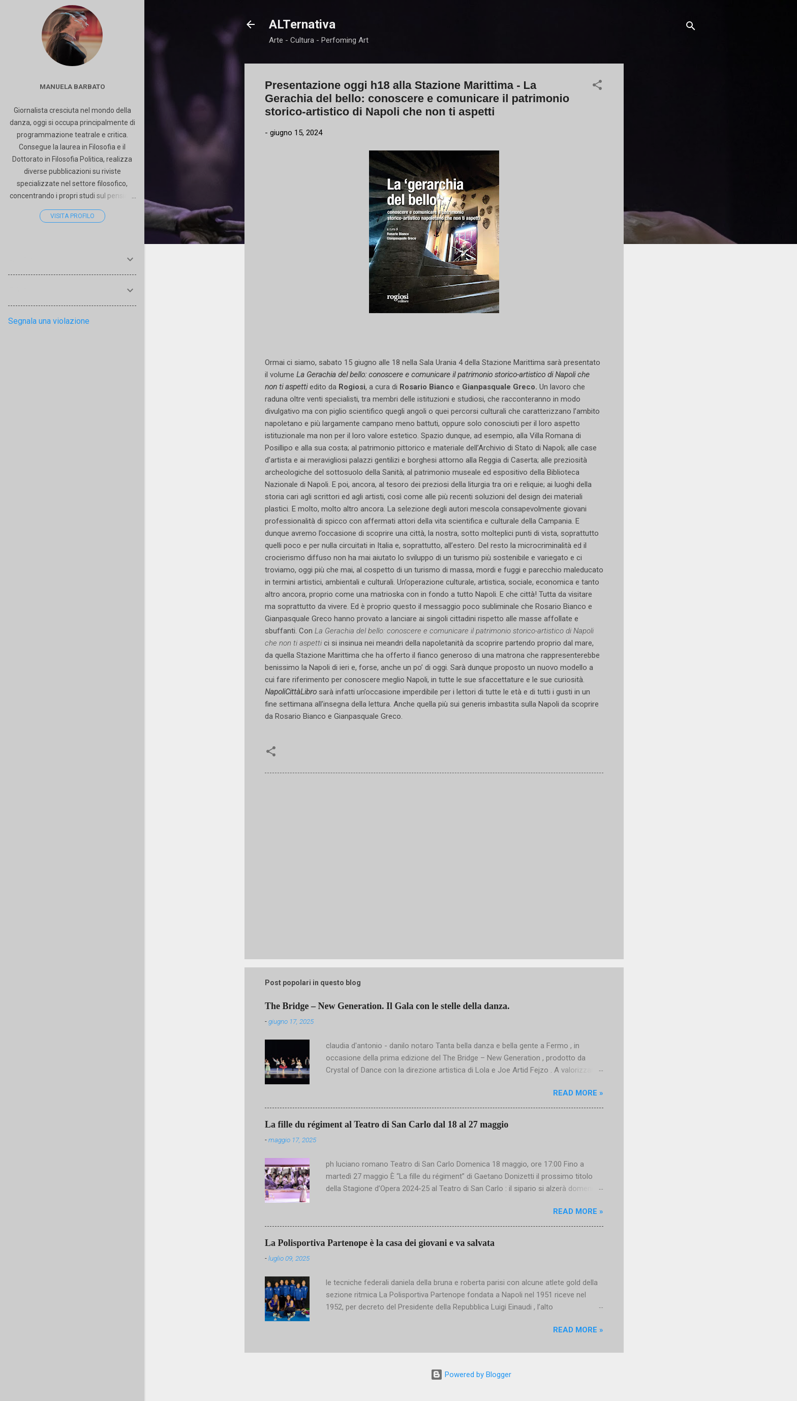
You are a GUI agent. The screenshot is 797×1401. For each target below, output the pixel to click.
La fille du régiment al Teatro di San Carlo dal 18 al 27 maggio (386, 1124)
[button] (597, 87)
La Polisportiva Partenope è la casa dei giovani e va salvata (380, 1243)
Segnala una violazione (48, 321)
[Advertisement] (664, 216)
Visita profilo (72, 216)
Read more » (578, 1093)
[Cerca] (691, 27)
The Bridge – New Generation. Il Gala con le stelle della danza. (387, 1006)
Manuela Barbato (72, 86)
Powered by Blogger (471, 1374)
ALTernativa (302, 24)
